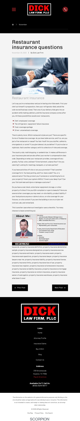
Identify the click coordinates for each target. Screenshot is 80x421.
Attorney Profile (40, 338)
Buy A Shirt (40, 349)
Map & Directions (40, 377)
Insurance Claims (40, 343)
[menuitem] (30, 413)
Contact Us (40, 360)
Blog (40, 354)
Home (40, 333)
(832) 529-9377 (40, 386)
